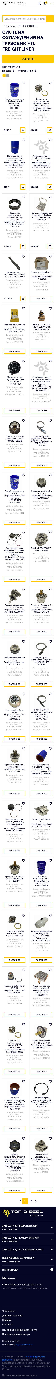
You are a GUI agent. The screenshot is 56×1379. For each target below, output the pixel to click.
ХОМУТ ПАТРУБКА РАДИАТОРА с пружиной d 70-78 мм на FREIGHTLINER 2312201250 (41, 714)
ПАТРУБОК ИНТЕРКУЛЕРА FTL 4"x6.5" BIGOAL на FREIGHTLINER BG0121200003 (41, 880)
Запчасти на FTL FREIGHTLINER (22, 26)
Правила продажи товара (16, 1334)
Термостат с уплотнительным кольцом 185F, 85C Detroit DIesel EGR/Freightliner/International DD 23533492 (14, 1046)
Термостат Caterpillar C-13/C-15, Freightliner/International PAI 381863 (41, 275)
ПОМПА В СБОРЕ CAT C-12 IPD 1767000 (41, 549)
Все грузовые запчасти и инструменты (27, 1259)
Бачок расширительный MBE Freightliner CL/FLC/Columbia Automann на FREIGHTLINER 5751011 (41, 935)
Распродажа (28, 1270)
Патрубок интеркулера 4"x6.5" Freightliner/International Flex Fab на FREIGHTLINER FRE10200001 (14, 496)
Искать (52, 18)
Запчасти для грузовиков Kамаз (27, 1249)
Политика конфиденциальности (19, 1329)
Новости (6, 1319)
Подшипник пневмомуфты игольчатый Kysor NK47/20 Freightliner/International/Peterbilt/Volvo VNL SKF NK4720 (14, 219)
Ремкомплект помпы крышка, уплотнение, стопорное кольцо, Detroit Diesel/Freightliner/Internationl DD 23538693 (14, 825)
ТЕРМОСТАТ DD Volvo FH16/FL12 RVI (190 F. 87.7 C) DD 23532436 (15, 933)
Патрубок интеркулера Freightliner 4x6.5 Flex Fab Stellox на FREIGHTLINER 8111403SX (15, 103)
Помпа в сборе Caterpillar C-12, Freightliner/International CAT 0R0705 (41, 1157)
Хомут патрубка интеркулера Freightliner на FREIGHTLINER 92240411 (41, 660)
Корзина (45, 3)
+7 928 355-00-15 (25, 1288)
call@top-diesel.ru (23, 1344)
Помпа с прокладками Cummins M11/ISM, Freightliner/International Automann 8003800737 (14, 608)
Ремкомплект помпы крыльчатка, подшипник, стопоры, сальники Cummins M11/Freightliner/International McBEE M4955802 (14, 553)
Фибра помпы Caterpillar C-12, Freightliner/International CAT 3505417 (14, 660)
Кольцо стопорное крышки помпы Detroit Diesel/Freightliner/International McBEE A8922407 (41, 1102)
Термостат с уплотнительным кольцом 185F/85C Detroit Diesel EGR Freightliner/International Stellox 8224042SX (41, 104)
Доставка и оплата (12, 1315)
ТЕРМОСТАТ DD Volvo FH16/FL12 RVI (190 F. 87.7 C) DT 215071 (15, 438)
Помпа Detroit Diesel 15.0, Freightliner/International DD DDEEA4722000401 (41, 822)
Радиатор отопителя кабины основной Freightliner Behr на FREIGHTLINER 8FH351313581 (41, 990)
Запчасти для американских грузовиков (27, 1239)
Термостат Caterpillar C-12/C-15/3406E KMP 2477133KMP (14, 878)
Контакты (7, 1324)
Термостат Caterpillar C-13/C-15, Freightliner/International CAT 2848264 (14, 989)
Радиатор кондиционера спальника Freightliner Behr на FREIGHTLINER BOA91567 (41, 216)
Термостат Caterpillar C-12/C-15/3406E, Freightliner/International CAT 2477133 (14, 767)
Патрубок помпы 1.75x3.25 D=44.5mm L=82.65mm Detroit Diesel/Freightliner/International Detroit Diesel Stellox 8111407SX (14, 161)
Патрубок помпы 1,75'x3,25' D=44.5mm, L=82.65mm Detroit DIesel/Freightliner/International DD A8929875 (41, 769)
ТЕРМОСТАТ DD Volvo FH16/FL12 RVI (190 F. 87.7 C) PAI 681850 (41, 326)
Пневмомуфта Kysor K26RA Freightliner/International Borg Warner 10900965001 (14, 714)
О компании (8, 1310)
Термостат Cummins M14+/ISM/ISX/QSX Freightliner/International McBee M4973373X (41, 1043)
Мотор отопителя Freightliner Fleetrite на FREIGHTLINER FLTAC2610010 (14, 380)
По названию (27, 70)
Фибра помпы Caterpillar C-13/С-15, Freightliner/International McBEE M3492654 (41, 494)
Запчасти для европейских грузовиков (27, 1227)
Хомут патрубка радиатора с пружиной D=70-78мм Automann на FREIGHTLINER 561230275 (41, 440)
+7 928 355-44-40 (9, 1288)
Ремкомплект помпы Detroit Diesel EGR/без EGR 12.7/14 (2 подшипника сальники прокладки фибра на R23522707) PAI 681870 (41, 161)
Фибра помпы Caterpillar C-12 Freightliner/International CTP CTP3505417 (14, 327)
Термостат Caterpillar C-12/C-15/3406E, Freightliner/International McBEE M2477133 (41, 608)
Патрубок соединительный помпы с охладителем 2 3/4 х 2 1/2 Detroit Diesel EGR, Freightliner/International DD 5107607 (14, 1103)
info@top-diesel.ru (40, 1288)
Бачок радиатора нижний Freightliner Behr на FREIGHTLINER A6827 (14, 274)
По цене (8, 70)
